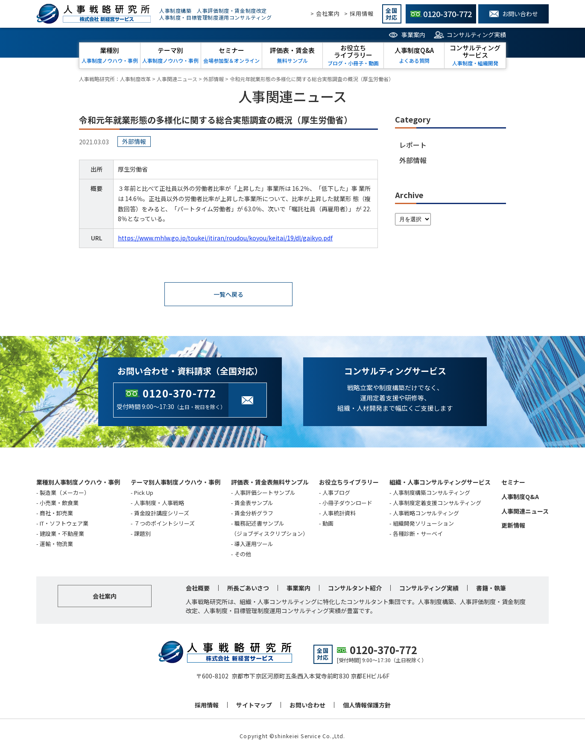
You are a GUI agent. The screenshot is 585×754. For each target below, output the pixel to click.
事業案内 (413, 34)
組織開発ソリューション (423, 524)
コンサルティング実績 (476, 34)
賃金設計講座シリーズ (161, 514)
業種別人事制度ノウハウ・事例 (78, 483)
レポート (413, 145)
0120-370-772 (179, 393)
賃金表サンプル (253, 504)
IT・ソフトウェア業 (64, 524)
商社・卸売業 (56, 514)
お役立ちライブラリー (349, 483)
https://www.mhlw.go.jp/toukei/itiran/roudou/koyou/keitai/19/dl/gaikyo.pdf (225, 238)
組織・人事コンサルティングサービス (440, 483)
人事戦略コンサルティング (426, 514)
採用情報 (207, 705)
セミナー (513, 483)
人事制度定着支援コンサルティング (437, 504)
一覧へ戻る (228, 294)
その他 (242, 555)
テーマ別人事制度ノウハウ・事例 (175, 483)
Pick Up (143, 493)
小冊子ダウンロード (347, 504)
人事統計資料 (339, 514)
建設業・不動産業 (62, 534)
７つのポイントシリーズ (164, 524)
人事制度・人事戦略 (159, 504)
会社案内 (105, 597)
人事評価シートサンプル (264, 493)
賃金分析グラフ (253, 514)
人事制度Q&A (520, 497)
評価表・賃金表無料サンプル (270, 483)
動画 (327, 524)
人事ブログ (336, 493)
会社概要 (198, 588)
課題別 (142, 534)
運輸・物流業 (56, 545)
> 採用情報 (359, 13)
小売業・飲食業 (59, 504)
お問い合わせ (307, 705)
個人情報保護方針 (367, 705)
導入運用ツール (253, 545)
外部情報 (413, 160)
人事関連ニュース (525, 512)
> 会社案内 (325, 13)
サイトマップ (254, 705)
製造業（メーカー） (65, 493)
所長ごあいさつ (248, 588)
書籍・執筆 (491, 588)
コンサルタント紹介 (355, 588)
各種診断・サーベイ (418, 534)
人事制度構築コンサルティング (431, 493)
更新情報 (513, 526)
